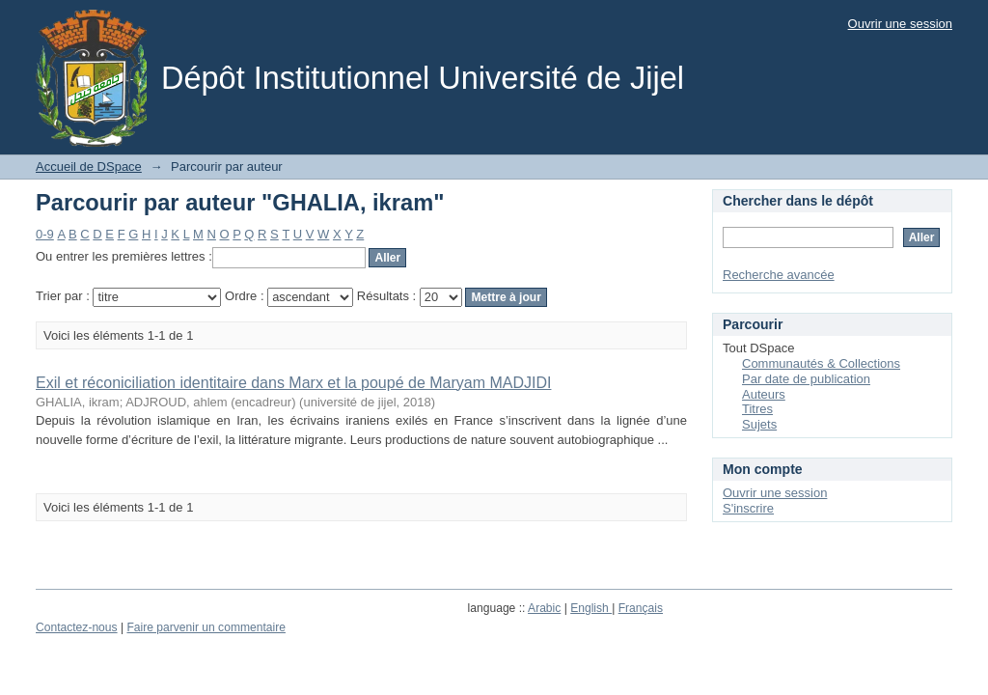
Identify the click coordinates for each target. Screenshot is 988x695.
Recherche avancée (779, 274)
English (591, 608)
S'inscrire (748, 508)
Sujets (759, 424)
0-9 (45, 234)
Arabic (544, 608)
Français (640, 608)
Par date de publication (806, 379)
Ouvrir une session (900, 23)
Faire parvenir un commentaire (205, 627)
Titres (757, 409)
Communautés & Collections (821, 363)
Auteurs (763, 394)
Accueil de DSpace (89, 166)
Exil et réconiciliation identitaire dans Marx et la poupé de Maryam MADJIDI (293, 383)
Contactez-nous (77, 627)
